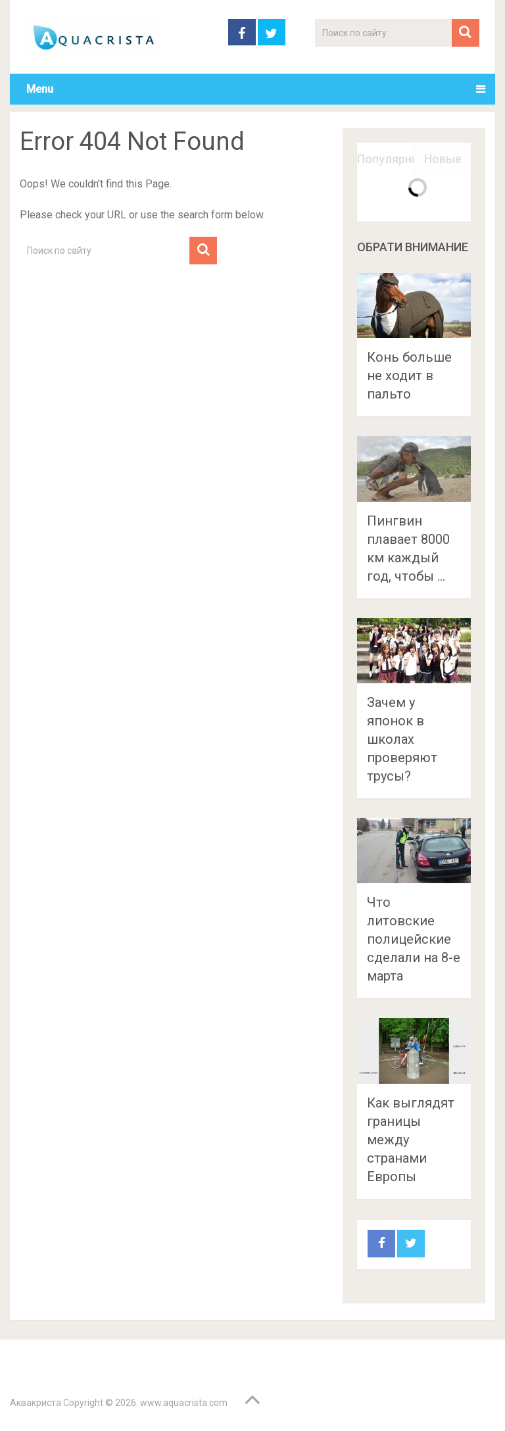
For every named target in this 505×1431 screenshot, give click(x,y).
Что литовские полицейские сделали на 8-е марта (413, 939)
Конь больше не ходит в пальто (409, 375)
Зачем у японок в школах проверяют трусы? (402, 739)
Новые (443, 159)
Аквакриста (35, 1402)
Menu (39, 89)
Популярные (385, 159)
